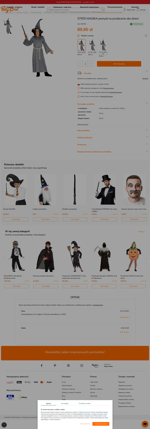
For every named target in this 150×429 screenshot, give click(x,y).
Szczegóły (64, 403)
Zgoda (48, 403)
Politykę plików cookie (100, 416)
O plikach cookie (85, 403)
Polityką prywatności (85, 412)
